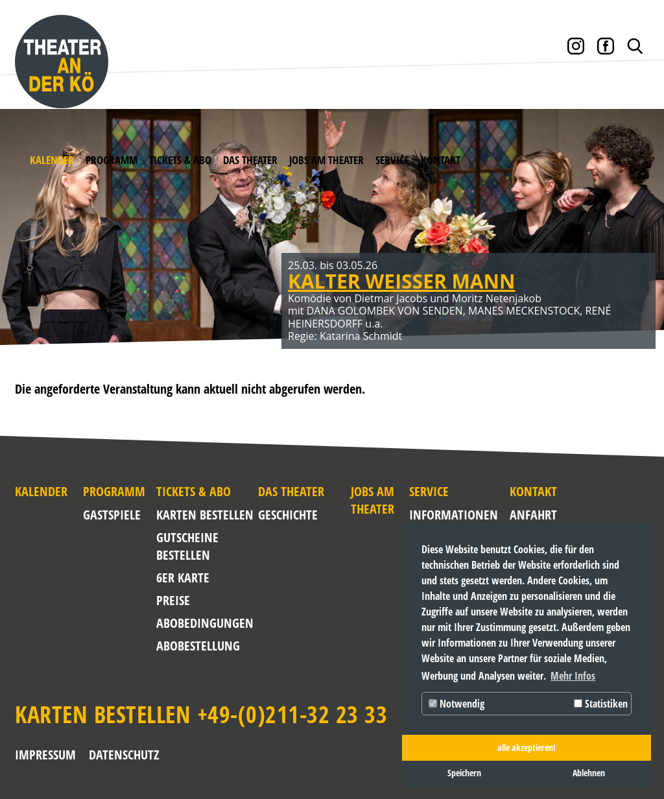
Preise (173, 600)
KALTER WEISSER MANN (401, 281)
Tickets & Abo (180, 159)
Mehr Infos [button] (573, 676)
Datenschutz (124, 754)
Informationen (433, 514)
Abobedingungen (205, 623)
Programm (111, 159)
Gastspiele (112, 514)
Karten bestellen (205, 514)
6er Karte (182, 577)
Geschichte (288, 514)
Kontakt (440, 159)
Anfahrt (519, 514)
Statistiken (601, 704)
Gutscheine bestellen (187, 546)
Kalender (52, 159)
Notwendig (456, 704)
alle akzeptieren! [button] (526, 747)
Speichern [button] (464, 773)
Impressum (45, 754)
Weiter (631, 243)
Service (392, 159)
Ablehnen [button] (589, 773)
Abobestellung (198, 645)
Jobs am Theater (326, 159)
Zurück (32, 243)
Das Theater (250, 159)
